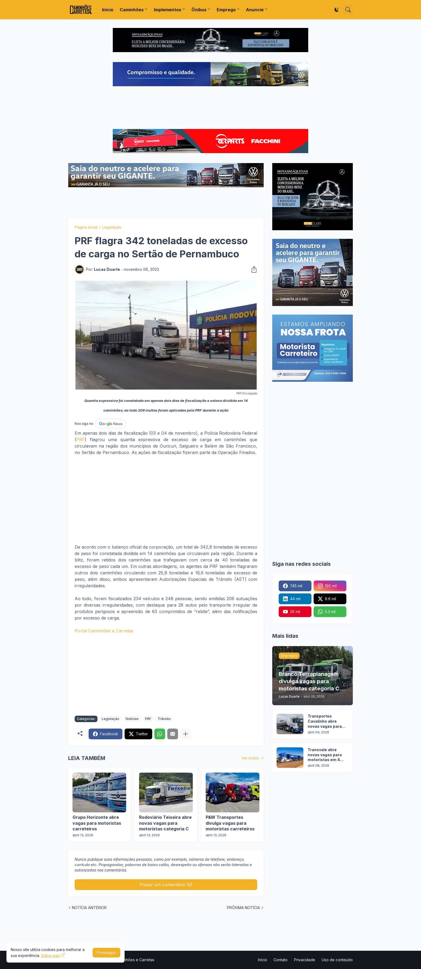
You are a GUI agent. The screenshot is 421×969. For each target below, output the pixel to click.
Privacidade (304, 959)
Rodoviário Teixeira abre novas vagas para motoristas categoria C (165, 823)
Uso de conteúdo (337, 959)
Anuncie (255, 9)
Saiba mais (50, 955)
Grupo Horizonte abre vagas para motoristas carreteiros (96, 823)
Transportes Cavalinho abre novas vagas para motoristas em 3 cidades (325, 721)
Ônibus (198, 9)
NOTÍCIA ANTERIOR (89, 907)
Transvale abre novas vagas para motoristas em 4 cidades (325, 755)
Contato (281, 959)
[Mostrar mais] (185, 734)
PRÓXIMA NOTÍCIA (243, 907)
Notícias (132, 719)
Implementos (167, 9)
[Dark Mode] (336, 10)
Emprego (226, 9)
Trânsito (164, 719)
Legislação (111, 227)
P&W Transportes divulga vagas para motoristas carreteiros (230, 823)
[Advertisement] (210, 108)
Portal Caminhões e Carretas (104, 630)
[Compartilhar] (252, 269)
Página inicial (86, 227)
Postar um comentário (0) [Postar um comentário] (166, 884)
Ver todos (250, 758)
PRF (80, 439)
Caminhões (132, 9)
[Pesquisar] (348, 10)
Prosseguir (106, 952)
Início (107, 9)
